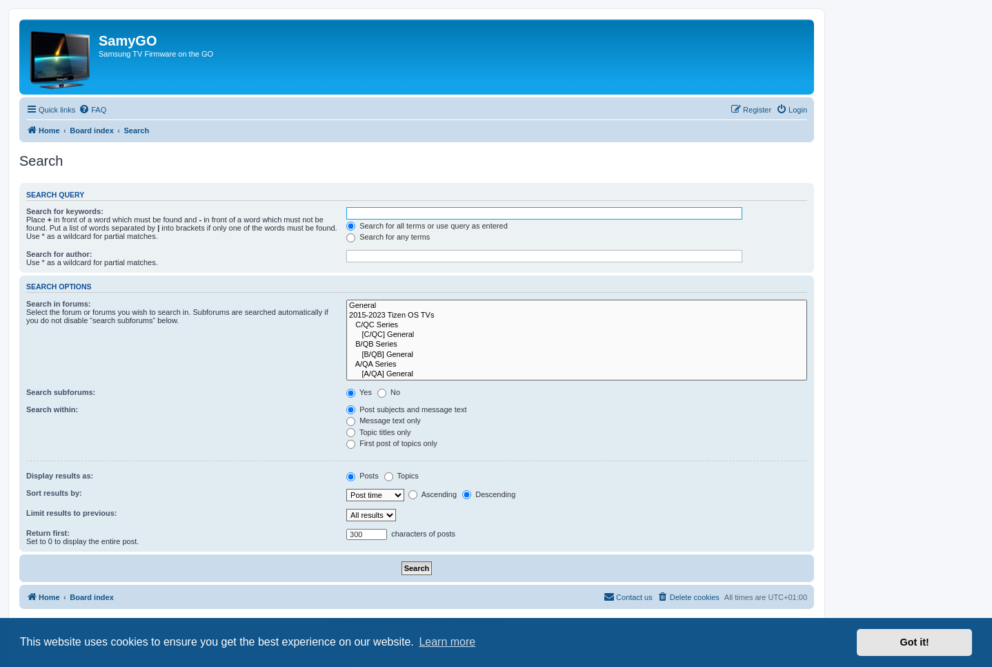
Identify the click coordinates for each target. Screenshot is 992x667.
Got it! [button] (914, 642)
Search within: (52, 409)
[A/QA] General (577, 374)
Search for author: (59, 254)
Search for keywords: (64, 211)
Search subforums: (60, 392)
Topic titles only (378, 432)
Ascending (432, 494)
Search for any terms (388, 237)
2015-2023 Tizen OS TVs (577, 315)
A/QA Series (577, 364)
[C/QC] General (577, 335)
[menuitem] (92, 110)
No (388, 392)
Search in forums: (58, 304)
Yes (359, 392)
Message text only (383, 420)
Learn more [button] (447, 642)
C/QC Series (577, 325)
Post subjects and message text (406, 409)
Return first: (48, 533)
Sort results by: (54, 493)
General (577, 306)
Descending (488, 494)
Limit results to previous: (71, 513)
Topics (401, 476)
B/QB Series (577, 344)
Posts (362, 476)
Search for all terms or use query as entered (427, 226)
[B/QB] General (577, 355)
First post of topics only (391, 443)
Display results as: (59, 476)
